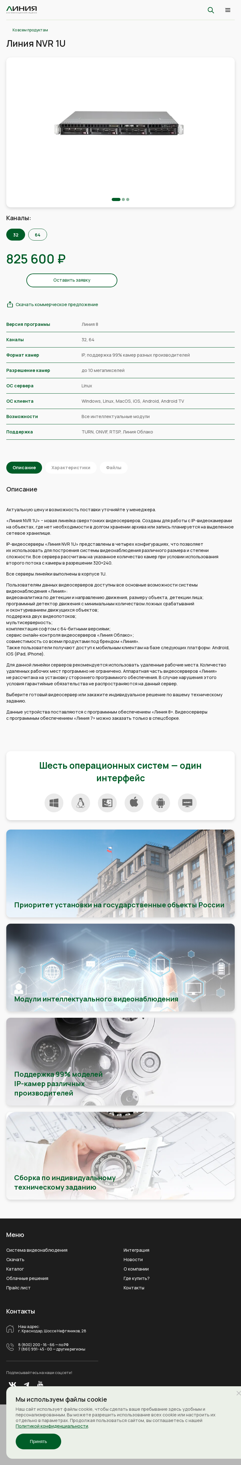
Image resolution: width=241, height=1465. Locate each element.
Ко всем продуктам (30, 30)
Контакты (134, 1288)
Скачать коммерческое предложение (57, 304)
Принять (38, 1441)
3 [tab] (127, 199)
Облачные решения (27, 1278)
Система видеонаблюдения (36, 1250)
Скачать (15, 1259)
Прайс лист (18, 1288)
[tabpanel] (120, 124)
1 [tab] (116, 199)
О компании (136, 1269)
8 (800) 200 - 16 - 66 (36, 1345)
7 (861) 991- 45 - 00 (35, 1349)
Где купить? (137, 1278)
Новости (133, 1259)
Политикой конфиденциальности (52, 1426)
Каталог (15, 1269)
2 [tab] (123, 199)
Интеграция (136, 1250)
